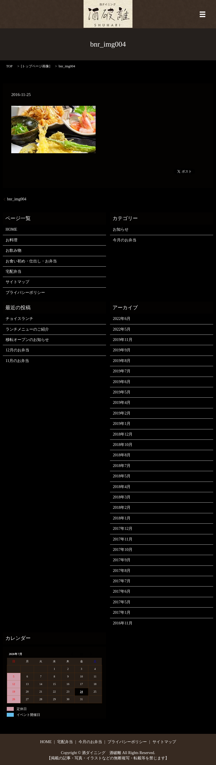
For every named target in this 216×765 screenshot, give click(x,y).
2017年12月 (122, 528)
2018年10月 (122, 445)
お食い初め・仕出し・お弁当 (31, 261)
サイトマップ (17, 282)
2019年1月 (121, 424)
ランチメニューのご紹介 (27, 329)
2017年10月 (122, 550)
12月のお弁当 (17, 350)
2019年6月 (121, 382)
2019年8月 (121, 361)
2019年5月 (121, 392)
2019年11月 (122, 340)
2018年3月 (121, 497)
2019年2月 (121, 413)
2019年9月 (121, 350)
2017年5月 (121, 602)
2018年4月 (121, 487)
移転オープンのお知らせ (27, 340)
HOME (11, 229)
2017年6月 (121, 591)
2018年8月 (121, 455)
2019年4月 (121, 402)
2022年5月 (121, 329)
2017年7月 (121, 581)
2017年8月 (121, 571)
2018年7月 (121, 466)
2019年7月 (121, 371)
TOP (9, 66)
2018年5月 (121, 476)
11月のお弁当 (17, 361)
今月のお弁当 (124, 240)
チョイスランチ (19, 319)
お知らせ (121, 229)
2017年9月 (121, 560)
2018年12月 (122, 434)
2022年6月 (121, 319)
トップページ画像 (35, 66)
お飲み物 (13, 250)
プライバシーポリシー (25, 292)
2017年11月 (122, 539)
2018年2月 (121, 507)
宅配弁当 (13, 271)
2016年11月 (122, 623)
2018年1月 (121, 518)
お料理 (11, 240)
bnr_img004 (16, 199)
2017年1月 (121, 612)
